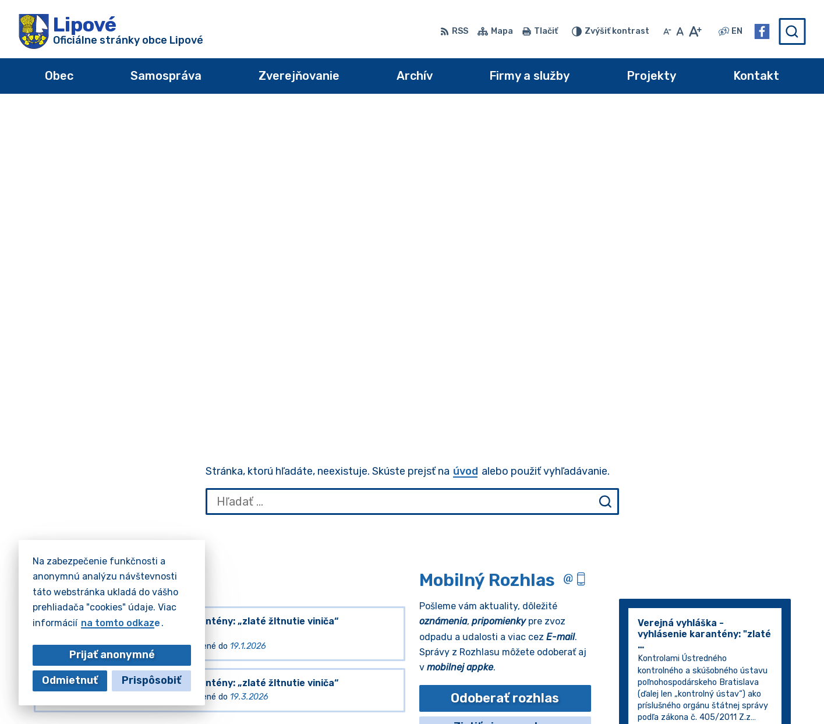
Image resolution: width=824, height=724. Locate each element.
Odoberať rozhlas (505, 383)
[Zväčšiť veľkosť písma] (695, 31)
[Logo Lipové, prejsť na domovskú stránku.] (111, 31)
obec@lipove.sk (741, 681)
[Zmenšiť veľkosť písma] (667, 31)
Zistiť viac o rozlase (505, 411)
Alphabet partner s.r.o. (191, 596)
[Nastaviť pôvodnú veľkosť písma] (680, 31)
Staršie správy (664, 463)
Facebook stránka (748, 694)
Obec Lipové (122, 607)
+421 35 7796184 (746, 655)
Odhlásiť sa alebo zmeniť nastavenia (505, 434)
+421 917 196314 (744, 668)
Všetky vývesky (71, 413)
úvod (465, 156)
